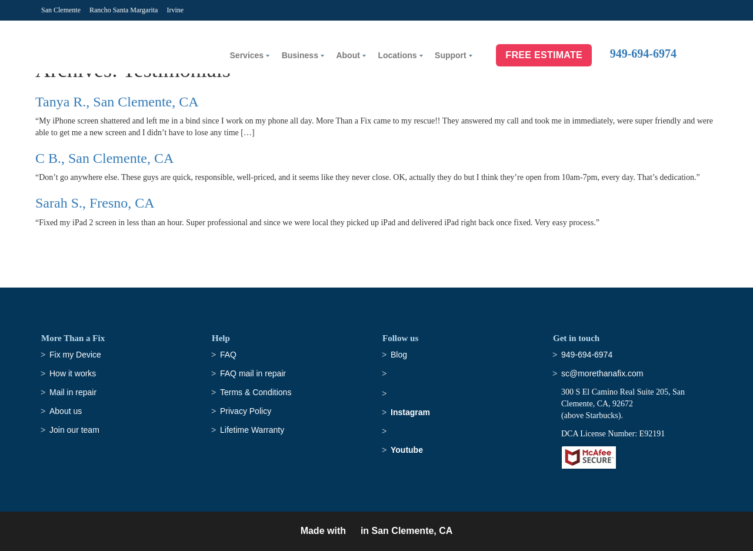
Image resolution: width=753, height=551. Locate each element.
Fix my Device (75, 354)
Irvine (175, 10)
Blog (399, 354)
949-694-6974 (643, 53)
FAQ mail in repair (253, 373)
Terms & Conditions (255, 392)
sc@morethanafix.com (602, 373)
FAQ (228, 354)
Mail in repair (72, 392)
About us (65, 411)
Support (451, 55)
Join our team (74, 430)
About (347, 55)
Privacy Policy (245, 411)
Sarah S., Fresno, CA (95, 203)
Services (247, 55)
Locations (397, 55)
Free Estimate (543, 55)
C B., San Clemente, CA (104, 158)
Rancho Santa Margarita (123, 10)
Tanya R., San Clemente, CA (117, 101)
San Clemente (61, 10)
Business (300, 55)
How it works (72, 373)
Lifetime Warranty (252, 430)
